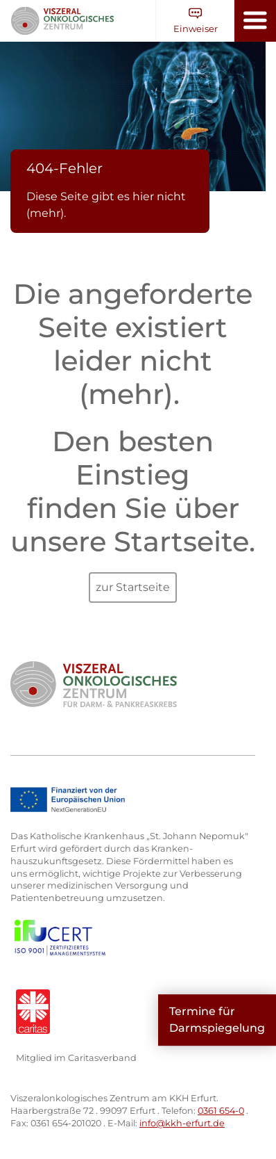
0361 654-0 (221, 1110)
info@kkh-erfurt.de (182, 1123)
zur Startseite (133, 587)
